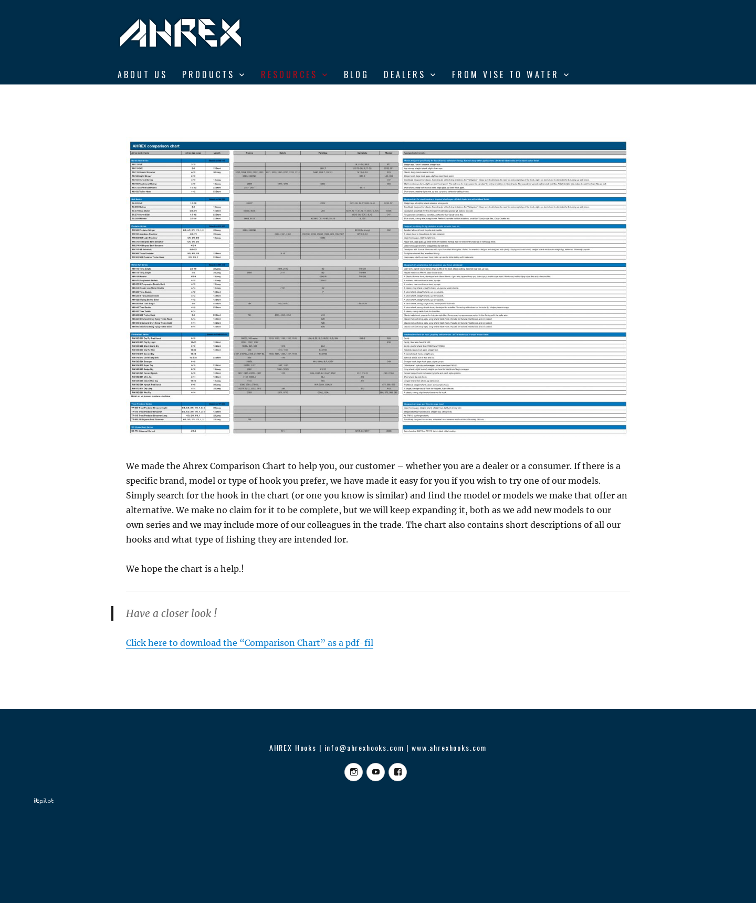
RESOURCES (289, 74)
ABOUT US (142, 74)
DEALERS (405, 74)
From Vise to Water (505, 74)
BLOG (356, 74)
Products (208, 74)
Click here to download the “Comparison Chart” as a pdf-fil (249, 643)
